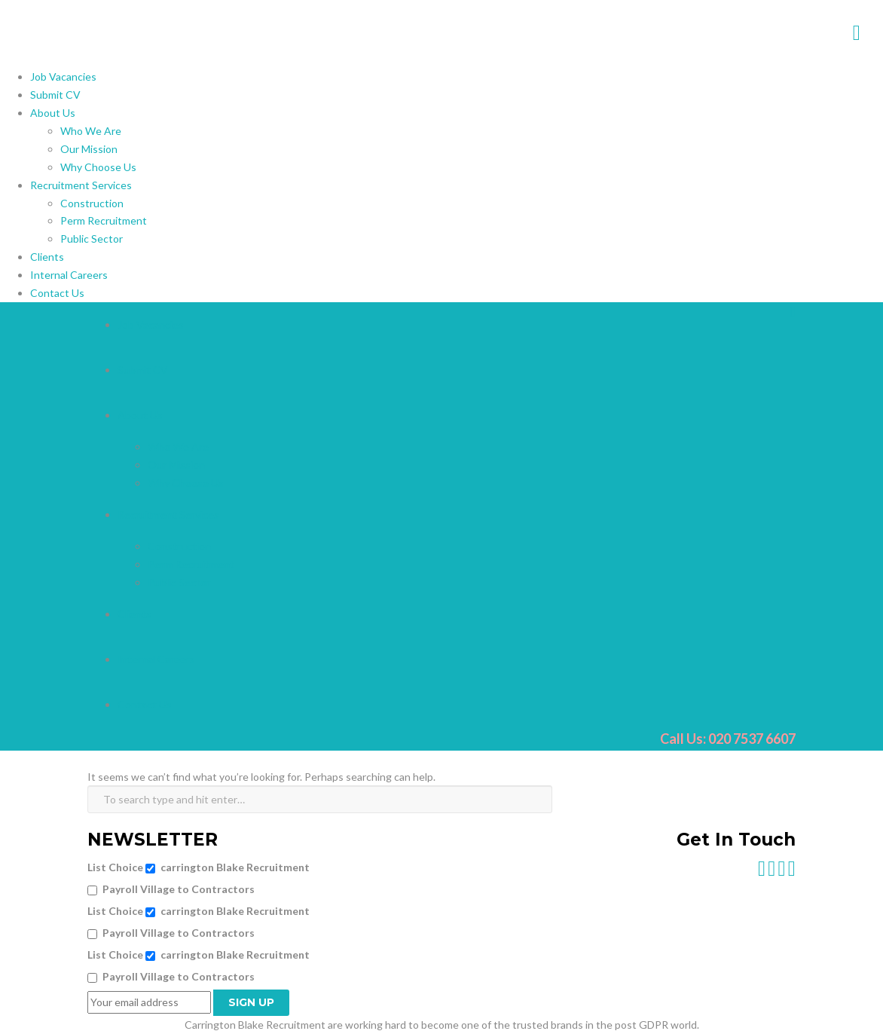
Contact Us (57, 292)
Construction (92, 203)
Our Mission (89, 148)
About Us (52, 112)
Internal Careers (69, 274)
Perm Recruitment (103, 220)
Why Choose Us (98, 167)
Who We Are (90, 130)
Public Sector (91, 238)
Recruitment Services (81, 185)
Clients (47, 256)
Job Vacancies (63, 76)
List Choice (115, 867)
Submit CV (55, 94)
